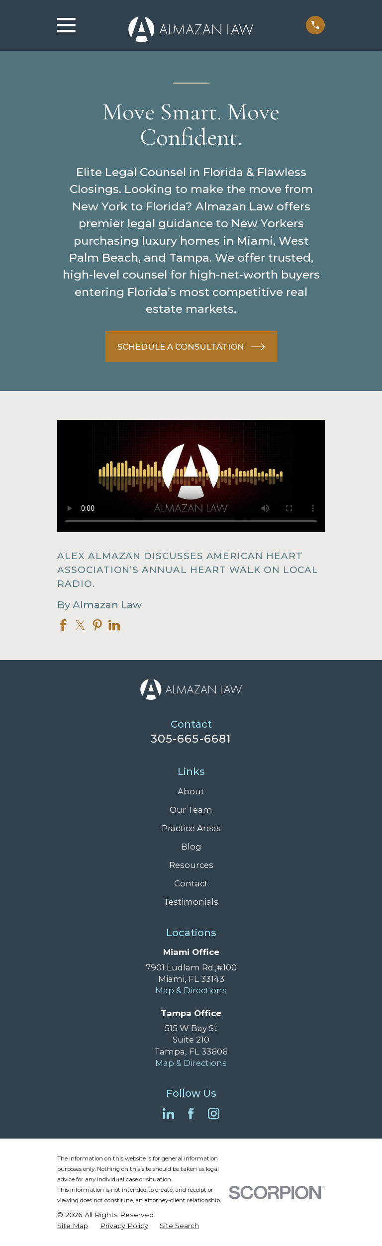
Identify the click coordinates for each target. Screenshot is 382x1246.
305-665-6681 (191, 739)
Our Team (191, 810)
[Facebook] (190, 1113)
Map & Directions (191, 990)
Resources (191, 865)
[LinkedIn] (168, 1113)
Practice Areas (191, 828)
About (191, 791)
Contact (191, 883)
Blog (191, 847)
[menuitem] (72, 1226)
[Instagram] (213, 1113)
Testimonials (191, 902)
